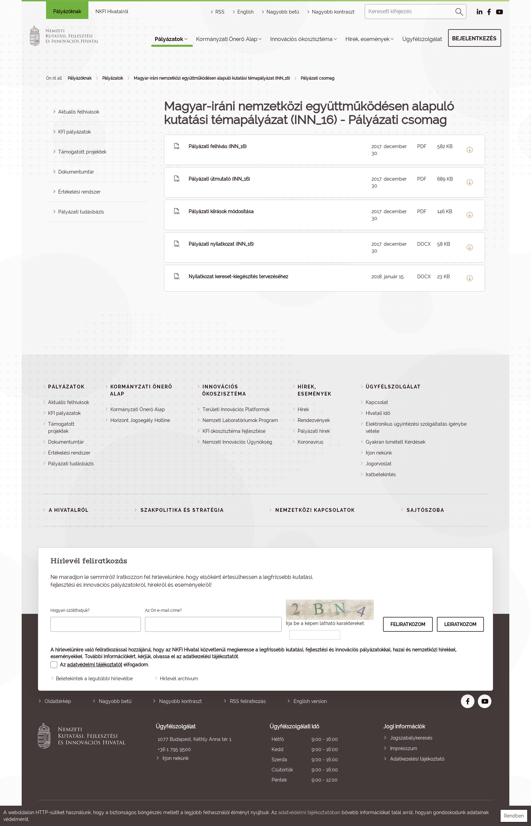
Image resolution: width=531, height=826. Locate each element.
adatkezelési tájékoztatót (210, 656)
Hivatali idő (378, 413)
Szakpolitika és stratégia (182, 510)
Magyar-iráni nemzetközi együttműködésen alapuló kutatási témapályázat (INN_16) (212, 78)
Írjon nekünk (379, 453)
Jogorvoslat (378, 463)
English (245, 12)
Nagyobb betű (115, 701)
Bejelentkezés (474, 38)
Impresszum (403, 748)
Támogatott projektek (82, 152)
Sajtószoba (425, 510)
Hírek (303, 409)
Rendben (514, 816)
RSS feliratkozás (248, 701)
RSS (220, 12)
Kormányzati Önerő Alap (226, 39)
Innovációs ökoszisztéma (301, 39)
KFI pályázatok (74, 132)
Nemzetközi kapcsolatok (315, 510)
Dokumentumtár (76, 172)
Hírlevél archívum (179, 678)
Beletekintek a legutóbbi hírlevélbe (94, 678)
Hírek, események (367, 39)
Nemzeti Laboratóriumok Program (240, 420)
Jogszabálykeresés (411, 738)
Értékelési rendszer (79, 192)
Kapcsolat (377, 402)
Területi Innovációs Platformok (236, 409)
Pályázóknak (67, 11)
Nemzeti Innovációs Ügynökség (237, 442)
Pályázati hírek (314, 431)
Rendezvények (314, 420)
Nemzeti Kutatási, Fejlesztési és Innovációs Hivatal (83, 754)
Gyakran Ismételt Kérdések (395, 442)
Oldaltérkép (58, 701)
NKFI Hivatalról (111, 11)
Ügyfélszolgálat (422, 39)
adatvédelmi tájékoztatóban (309, 812)
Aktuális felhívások (78, 112)
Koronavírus (310, 442)
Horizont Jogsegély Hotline (140, 420)
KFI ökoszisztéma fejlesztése (234, 431)
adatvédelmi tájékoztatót (94, 664)
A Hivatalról (69, 510)
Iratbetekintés (381, 474)
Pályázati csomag (317, 78)
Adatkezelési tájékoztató (417, 759)
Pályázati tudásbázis (81, 212)
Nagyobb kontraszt (333, 12)
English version (310, 701)
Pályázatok (169, 39)
